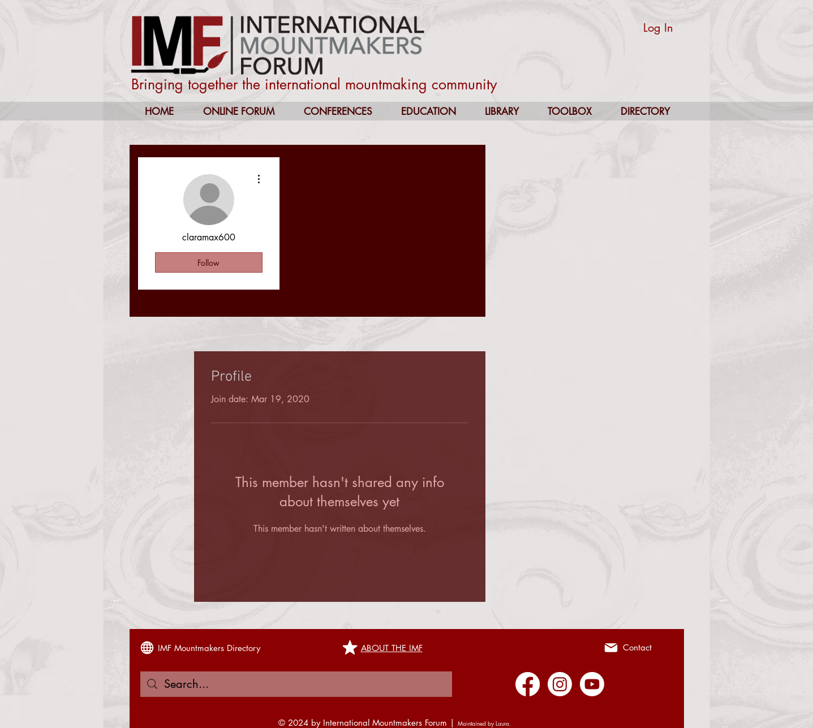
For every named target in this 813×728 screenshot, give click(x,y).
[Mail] (611, 647)
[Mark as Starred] (350, 647)
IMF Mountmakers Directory (209, 648)
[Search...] (296, 684)
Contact (637, 647)
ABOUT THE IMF (392, 648)
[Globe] (147, 647)
